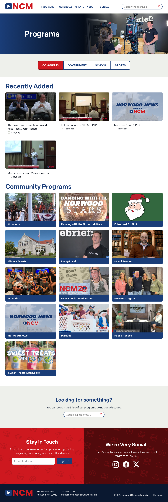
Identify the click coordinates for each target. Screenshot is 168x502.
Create (79, 6)
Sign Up (64, 461)
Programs (47, 6)
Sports (120, 65)
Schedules (66, 6)
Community (50, 65)
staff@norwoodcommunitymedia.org (79, 494)
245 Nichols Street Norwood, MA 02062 (47, 493)
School (100, 65)
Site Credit (158, 494)
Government (77, 65)
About (91, 6)
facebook (126, 464)
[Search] (139, 6)
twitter (136, 464)
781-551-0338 (68, 491)
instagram (116, 464)
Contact (105, 6)
